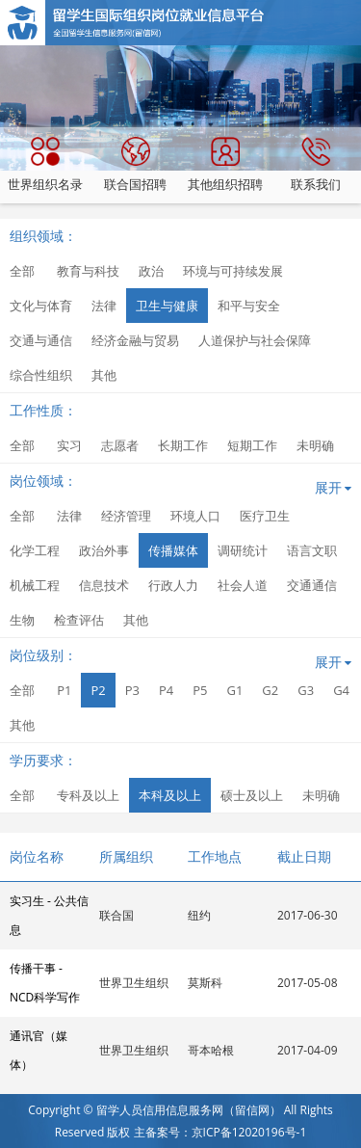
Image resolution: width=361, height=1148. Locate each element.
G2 (270, 690)
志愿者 (120, 445)
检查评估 (79, 619)
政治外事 (104, 550)
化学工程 (35, 550)
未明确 (315, 445)
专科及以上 (88, 795)
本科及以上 (170, 795)
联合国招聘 (135, 165)
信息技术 (104, 585)
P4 (166, 690)
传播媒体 (173, 550)
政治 (151, 271)
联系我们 (316, 165)
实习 (69, 445)
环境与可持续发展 (233, 271)
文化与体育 (41, 305)
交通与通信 (41, 340)
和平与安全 (249, 305)
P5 (200, 690)
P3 (132, 690)
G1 (234, 690)
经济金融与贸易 (135, 340)
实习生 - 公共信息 (49, 915)
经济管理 (126, 515)
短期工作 (252, 445)
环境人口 (195, 515)
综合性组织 (41, 375)
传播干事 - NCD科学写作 (45, 982)
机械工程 (35, 585)
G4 (341, 690)
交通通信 (312, 585)
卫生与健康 (167, 305)
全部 (22, 271)
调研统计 (243, 550)
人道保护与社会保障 (254, 340)
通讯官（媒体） (38, 1050)
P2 (97, 690)
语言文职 (312, 550)
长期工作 (183, 445)
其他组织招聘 (225, 165)
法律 (103, 305)
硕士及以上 (251, 795)
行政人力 (173, 585)
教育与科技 (88, 271)
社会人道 (243, 585)
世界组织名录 (45, 165)
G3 (305, 690)
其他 (103, 375)
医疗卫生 (265, 515)
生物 (22, 619)
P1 (64, 690)
